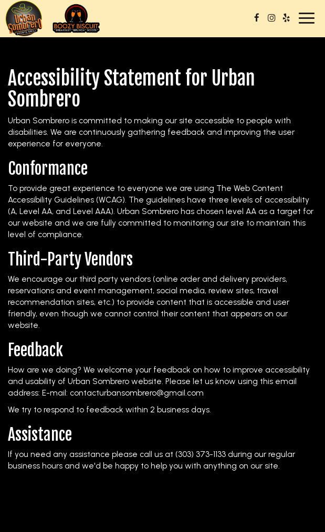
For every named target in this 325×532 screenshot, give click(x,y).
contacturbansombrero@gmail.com (137, 393)
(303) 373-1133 (200, 454)
